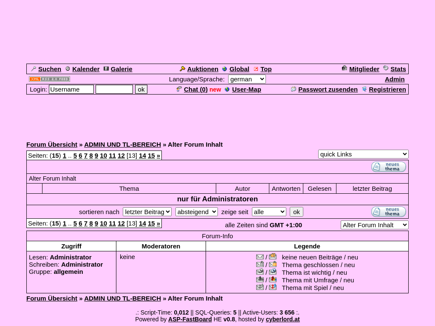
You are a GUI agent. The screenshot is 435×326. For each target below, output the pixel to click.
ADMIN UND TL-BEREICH (122, 144)
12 (121, 155)
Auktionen (199, 68)
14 (142, 155)
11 (112, 155)
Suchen (46, 68)
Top (262, 68)
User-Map (243, 89)
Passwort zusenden (324, 89)
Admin (395, 79)
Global (235, 68)
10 (103, 155)
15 (151, 155)
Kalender (82, 68)
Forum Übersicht (51, 144)
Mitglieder (360, 68)
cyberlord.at (283, 319)
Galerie (118, 68)
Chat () (192, 89)
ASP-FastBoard (190, 319)
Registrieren (384, 89)
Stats (394, 68)
